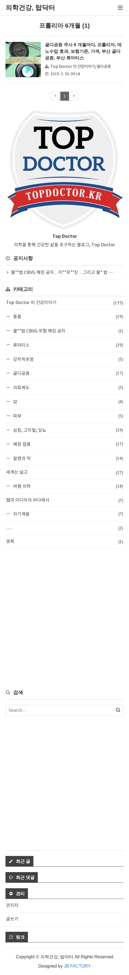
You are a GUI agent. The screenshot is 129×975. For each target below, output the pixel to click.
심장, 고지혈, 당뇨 (67, 430)
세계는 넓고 (64, 472)
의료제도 (67, 387)
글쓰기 (12, 919)
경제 (64, 542)
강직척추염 (67, 359)
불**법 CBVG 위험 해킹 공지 (67, 331)
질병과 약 (67, 458)
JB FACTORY (77, 966)
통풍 (67, 316)
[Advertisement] (64, 618)
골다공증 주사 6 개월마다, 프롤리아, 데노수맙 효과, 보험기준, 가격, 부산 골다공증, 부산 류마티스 (83, 51)
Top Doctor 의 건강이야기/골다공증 (80, 66)
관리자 (12, 905)
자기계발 (67, 514)
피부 (67, 416)
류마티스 (67, 345)
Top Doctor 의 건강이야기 (64, 303)
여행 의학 (67, 486)
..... (64, 528)
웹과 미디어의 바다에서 (64, 500)
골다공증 (67, 373)
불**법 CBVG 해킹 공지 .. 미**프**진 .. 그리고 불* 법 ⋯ (62, 272)
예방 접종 (67, 444)
